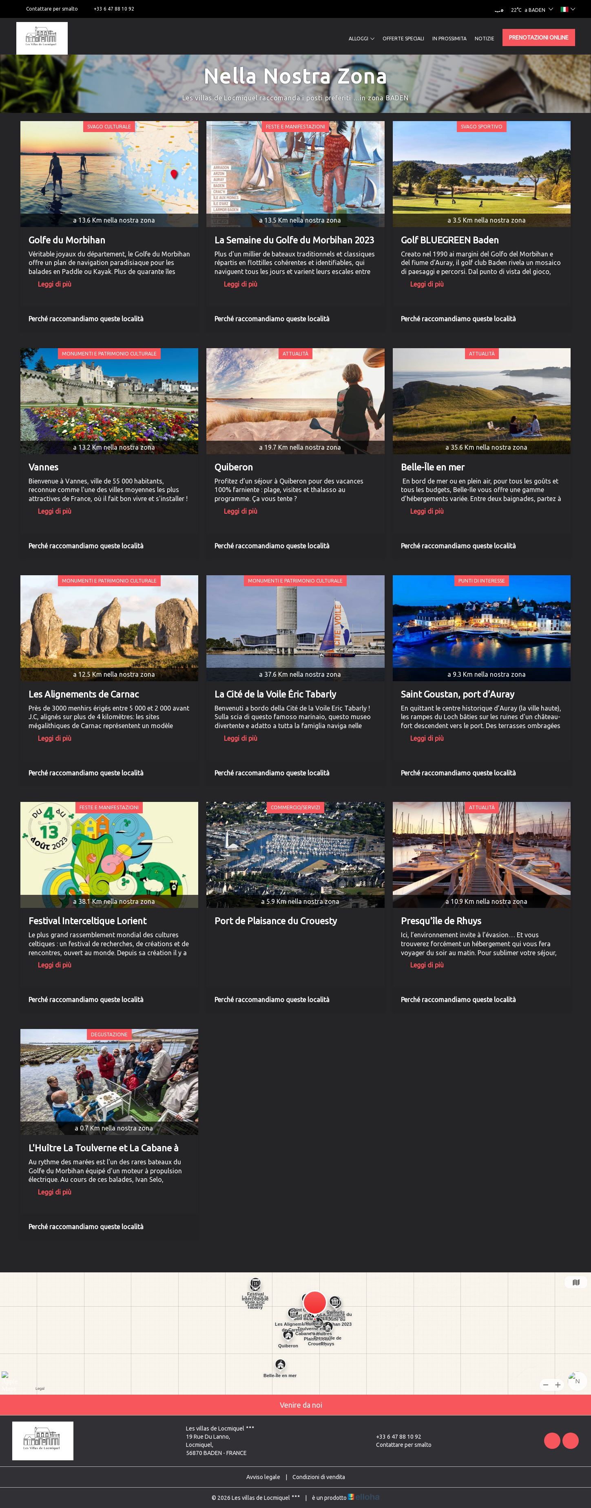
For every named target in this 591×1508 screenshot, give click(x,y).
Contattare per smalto (399, 1444)
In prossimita (449, 38)
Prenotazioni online (539, 37)
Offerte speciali (403, 38)
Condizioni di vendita (318, 1477)
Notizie (484, 38)
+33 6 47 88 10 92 (394, 1436)
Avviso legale (263, 1477)
